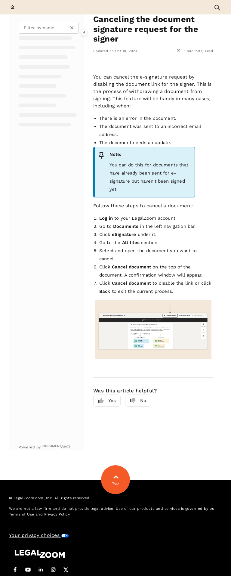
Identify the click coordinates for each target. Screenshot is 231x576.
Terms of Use (21, 514)
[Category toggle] (84, 32)
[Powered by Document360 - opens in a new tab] (44, 446)
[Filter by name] (49, 28)
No (138, 401)
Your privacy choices (39, 535)
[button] (217, 7)
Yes (107, 401)
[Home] (12, 7)
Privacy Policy (56, 514)
